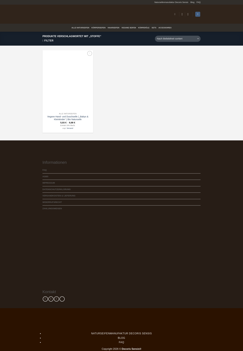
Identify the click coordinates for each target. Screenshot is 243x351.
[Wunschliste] (182, 14)
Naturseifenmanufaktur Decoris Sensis (171, 2)
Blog (192, 2)
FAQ (199, 2)
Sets (154, 28)
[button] (175, 14)
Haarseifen (113, 28)
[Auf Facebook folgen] (45, 299)
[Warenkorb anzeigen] (197, 14)
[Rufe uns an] (62, 299)
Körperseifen (98, 28)
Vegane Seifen (129, 28)
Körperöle (144, 28)
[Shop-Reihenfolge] (178, 39)
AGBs (45, 176)
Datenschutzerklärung (56, 189)
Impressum (48, 183)
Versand (70, 128)
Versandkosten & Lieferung (58, 196)
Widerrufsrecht (52, 202)
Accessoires (165, 28)
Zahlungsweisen (52, 208)
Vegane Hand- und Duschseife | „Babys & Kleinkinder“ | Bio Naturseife (67, 118)
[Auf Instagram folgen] (50, 299)
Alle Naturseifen (80, 28)
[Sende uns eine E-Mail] (56, 299)
